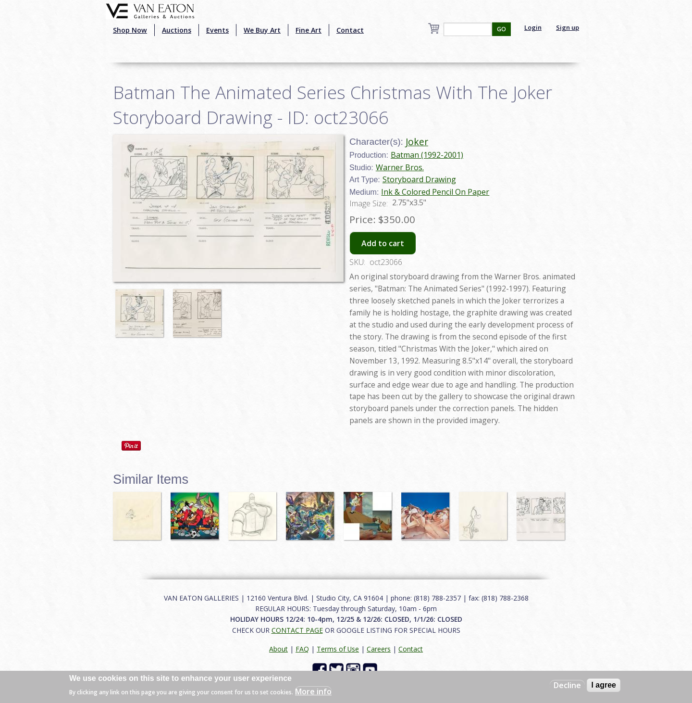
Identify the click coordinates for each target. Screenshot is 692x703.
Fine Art (308, 30)
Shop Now (130, 30)
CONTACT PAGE (297, 630)
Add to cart (382, 243)
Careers (379, 648)
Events (217, 30)
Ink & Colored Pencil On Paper (435, 192)
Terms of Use (338, 648)
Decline (567, 685)
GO (501, 29)
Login (533, 27)
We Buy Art (262, 30)
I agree (603, 685)
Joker (417, 141)
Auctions (176, 30)
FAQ (302, 648)
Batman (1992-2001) (427, 155)
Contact (350, 30)
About (278, 648)
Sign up (567, 27)
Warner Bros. (400, 167)
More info (313, 691)
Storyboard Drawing (419, 179)
